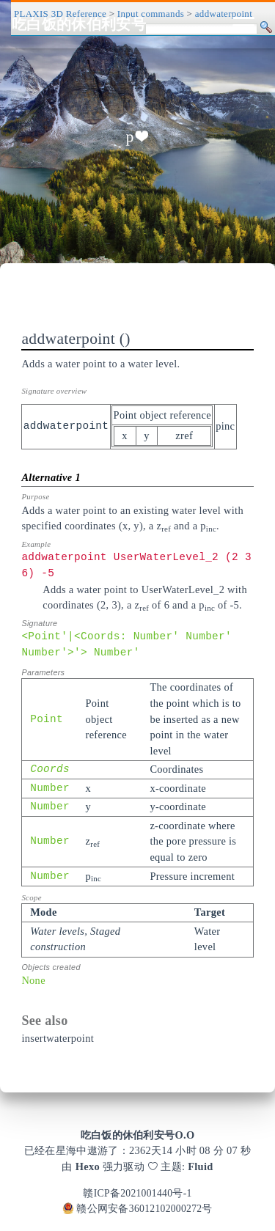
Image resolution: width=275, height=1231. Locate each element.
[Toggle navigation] (243, 24)
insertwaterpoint (57, 1038)
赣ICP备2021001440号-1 (137, 1193)
